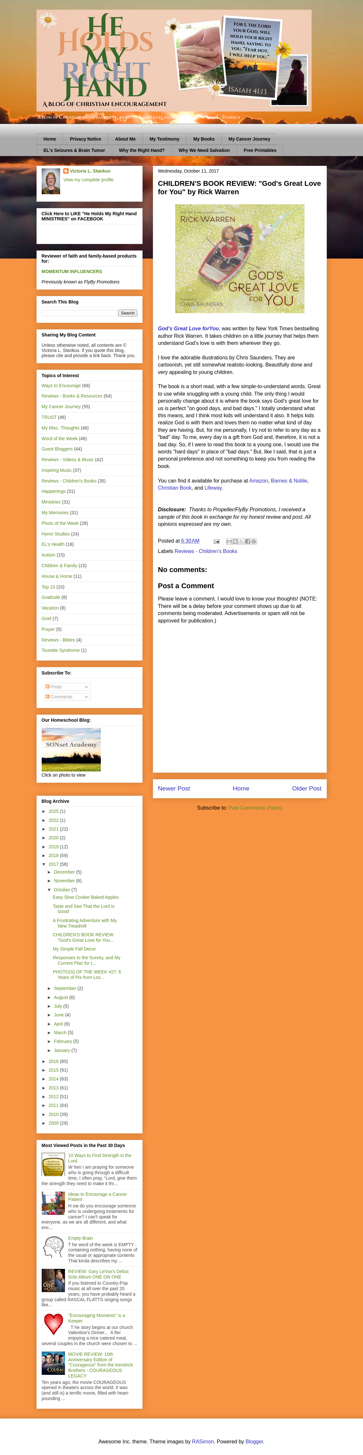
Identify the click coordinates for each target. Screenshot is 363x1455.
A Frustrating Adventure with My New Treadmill (85, 923)
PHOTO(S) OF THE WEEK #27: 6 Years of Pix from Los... (87, 974)
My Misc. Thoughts (61, 427)
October (62, 889)
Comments (59, 696)
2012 (54, 1096)
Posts (54, 686)
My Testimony (164, 139)
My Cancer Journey (249, 139)
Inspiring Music (57, 470)
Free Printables (260, 150)
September (65, 988)
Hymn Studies (56, 533)
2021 (54, 829)
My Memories (55, 512)
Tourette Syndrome (61, 650)
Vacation (50, 608)
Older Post (307, 788)
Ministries (51, 501)
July (58, 1006)
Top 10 (48, 586)
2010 (54, 1114)
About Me (125, 139)
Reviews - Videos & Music (68, 459)
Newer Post (174, 788)
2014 (54, 1078)
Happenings (54, 491)
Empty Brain (80, 1238)
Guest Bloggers (57, 448)
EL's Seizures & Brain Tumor (74, 150)
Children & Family (59, 565)
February (63, 1041)
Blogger (254, 1441)
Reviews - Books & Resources (72, 395)
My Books (204, 139)
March (61, 1032)
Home (50, 139)
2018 (54, 855)
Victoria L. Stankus (90, 171)
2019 (54, 846)
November (65, 880)
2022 (54, 820)
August (61, 997)
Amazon (258, 480)
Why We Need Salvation (204, 150)
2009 (54, 1123)
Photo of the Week (60, 523)
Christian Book (175, 488)
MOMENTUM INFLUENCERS (72, 271)
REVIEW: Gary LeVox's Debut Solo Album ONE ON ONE (98, 1274)
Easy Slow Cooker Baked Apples (86, 897)
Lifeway (213, 488)
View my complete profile (88, 179)
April (59, 1023)
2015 (54, 1070)
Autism (49, 555)
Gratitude (51, 597)
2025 (54, 811)
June (59, 1014)
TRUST (49, 417)
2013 (54, 1087)
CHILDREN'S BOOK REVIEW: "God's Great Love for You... (83, 937)
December (65, 872)
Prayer (48, 629)
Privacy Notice (85, 139)
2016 (54, 1061)
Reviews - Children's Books (206, 551)
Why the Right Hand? (142, 150)
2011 (54, 1105)
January (62, 1050)
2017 (54, 864)
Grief (46, 618)
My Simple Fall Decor (74, 948)
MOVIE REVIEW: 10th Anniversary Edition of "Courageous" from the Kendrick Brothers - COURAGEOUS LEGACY (100, 1365)
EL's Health (53, 544)
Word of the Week (60, 438)
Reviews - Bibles (58, 640)
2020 (54, 837)
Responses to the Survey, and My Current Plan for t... (86, 960)
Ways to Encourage (61, 385)
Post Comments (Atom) (255, 808)
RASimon (203, 1441)
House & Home (57, 576)
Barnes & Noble (289, 480)
